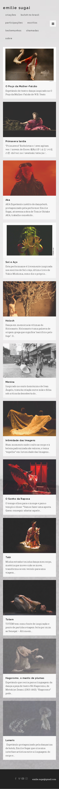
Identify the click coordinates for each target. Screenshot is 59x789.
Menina (10, 382)
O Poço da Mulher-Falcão (21, 86)
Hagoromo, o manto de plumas (25, 678)
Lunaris (10, 740)
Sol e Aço (12, 262)
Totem (10, 619)
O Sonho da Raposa (18, 498)
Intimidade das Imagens (20, 440)
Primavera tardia (16, 141)
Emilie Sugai (16, 7)
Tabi (8, 557)
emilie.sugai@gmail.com (44, 779)
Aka (8, 200)
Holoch (10, 320)
